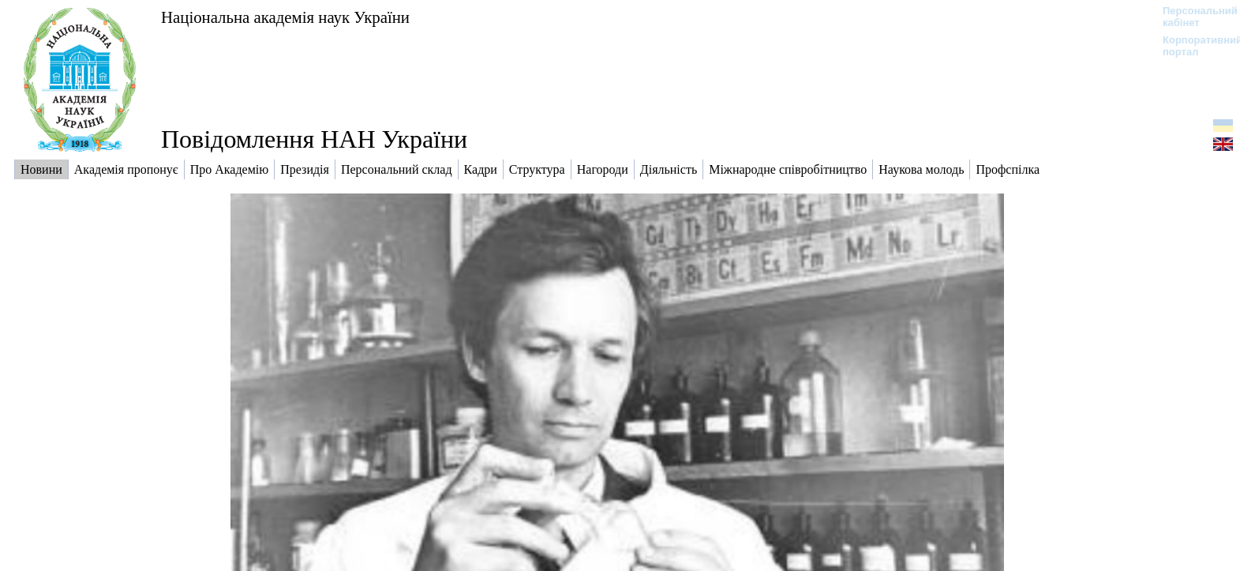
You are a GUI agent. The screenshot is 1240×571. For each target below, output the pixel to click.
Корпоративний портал (1192, 46)
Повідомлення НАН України (314, 139)
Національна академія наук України (285, 17)
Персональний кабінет (1192, 16)
